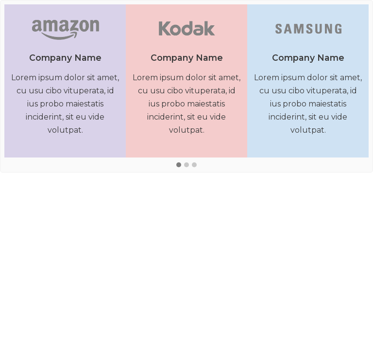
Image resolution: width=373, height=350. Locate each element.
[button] (179, 165)
